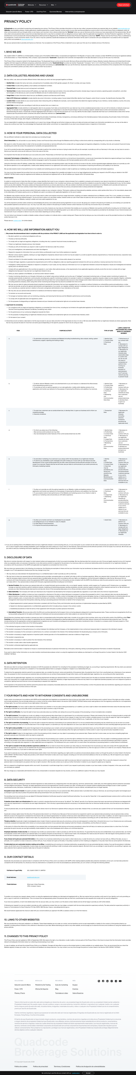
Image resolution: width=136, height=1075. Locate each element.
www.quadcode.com (124, 28)
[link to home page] (15, 5)
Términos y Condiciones (62, 1066)
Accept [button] (88, 1073)
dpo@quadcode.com (33, 877)
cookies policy (17, 220)
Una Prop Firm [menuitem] (41, 12)
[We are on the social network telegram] (116, 981)
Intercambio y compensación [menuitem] (75, 12)
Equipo (75, 985)
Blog (56, 989)
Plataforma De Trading (43, 985)
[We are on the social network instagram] (111, 981)
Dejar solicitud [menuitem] (123, 5)
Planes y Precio (20, 993)
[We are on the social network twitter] (99, 981)
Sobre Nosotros (78, 993)
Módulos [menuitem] (32, 5)
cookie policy (76, 1073)
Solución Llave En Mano (23, 985)
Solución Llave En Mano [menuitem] (14, 12)
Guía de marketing (61, 985)
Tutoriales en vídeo (61, 993)
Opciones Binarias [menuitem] (56, 12)
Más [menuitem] (54, 5)
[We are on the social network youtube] (120, 981)
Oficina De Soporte (41, 989)
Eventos (75, 989)
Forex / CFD (19, 989)
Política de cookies (21, 1066)
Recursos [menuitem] (44, 5)
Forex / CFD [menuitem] (29, 12)
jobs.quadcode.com (27, 39)
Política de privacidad (40, 1066)
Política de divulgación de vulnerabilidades (90, 1066)
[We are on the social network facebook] (103, 981)
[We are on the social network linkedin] (107, 981)
